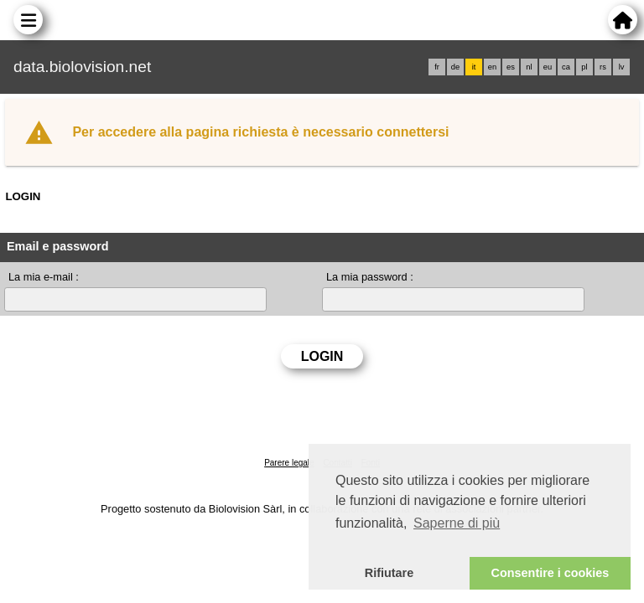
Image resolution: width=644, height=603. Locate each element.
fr (436, 67)
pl (584, 67)
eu (547, 67)
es (510, 67)
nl (529, 67)
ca (566, 67)
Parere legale (289, 462)
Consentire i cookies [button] (550, 573)
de (455, 67)
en (492, 67)
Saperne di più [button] (456, 523)
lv (622, 67)
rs (603, 67)
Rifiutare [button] (389, 573)
